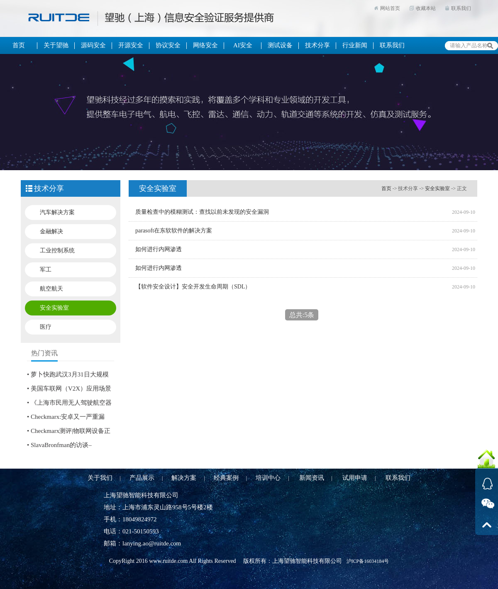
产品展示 (141, 477)
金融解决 (51, 231)
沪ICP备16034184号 (368, 561)
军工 (45, 269)
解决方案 (183, 477)
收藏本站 (426, 8)
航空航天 (51, 289)
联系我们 (461, 8)
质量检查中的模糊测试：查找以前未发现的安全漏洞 (202, 212)
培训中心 (268, 477)
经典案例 (226, 477)
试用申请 (354, 477)
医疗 (45, 327)
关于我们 (100, 477)
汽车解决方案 (57, 212)
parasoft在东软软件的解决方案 (173, 230)
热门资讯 (44, 353)
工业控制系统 (57, 250)
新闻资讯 (311, 477)
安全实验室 (54, 308)
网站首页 (390, 8)
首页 (386, 188)
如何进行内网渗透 (158, 249)
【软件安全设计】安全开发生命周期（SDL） (193, 287)
